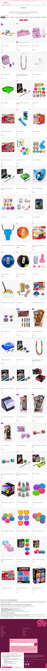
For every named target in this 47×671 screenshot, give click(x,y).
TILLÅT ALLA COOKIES (7, 668)
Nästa (26, 595)
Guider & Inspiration (3, 632)
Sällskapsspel (44, 17)
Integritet (24, 632)
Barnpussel (12, 17)
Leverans (24, 629)
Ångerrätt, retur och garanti (26, 628)
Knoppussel (31, 17)
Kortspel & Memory (37, 17)
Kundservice (2, 628)
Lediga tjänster (24, 635)
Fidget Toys (27, 9)
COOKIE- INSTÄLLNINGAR (17, 668)
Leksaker (19, 9)
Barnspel (17, 17)
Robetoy (36, 614)
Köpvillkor (2, 629)
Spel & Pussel (23, 9)
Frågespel (26, 17)
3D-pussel (7, 17)
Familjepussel (22, 17)
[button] (1, 2)
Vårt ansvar (2, 635)
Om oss (2, 636)
